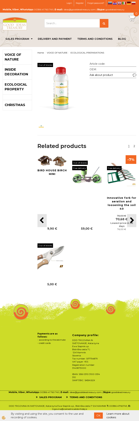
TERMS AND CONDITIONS (95, 38)
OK (98, 415)
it (124, 3)
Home (40, 52)
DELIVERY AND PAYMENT (55, 38)
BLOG (122, 38)
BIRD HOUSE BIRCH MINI (52, 172)
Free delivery (79, 168)
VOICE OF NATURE (57, 52)
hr (115, 3)
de (129, 3)
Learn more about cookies (117, 415)
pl (134, 3)
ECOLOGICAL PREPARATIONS (87, 52)
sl (110, 3)
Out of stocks (45, 65)
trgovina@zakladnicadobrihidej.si (69, 409)
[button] (131, 220)
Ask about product (101, 75)
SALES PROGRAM (17, 38)
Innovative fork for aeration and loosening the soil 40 (121, 203)
